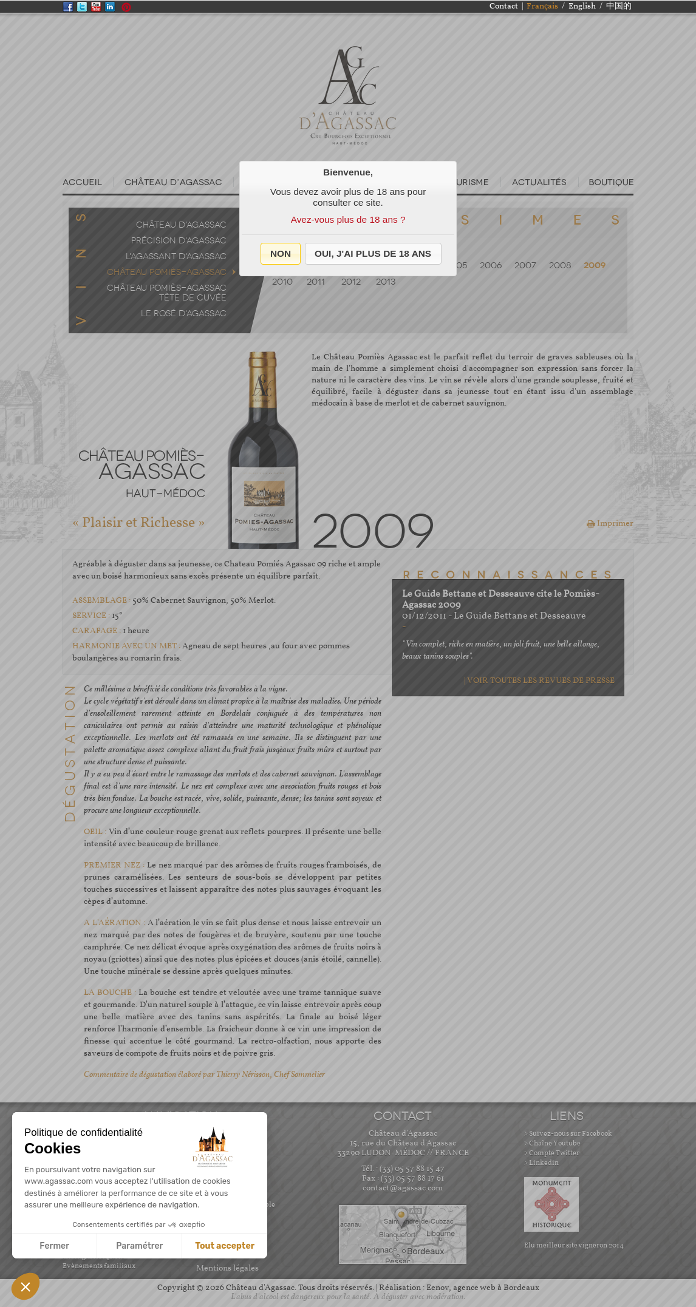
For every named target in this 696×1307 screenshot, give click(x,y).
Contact (504, 6)
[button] (281, 254)
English (582, 6)
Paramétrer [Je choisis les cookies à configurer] (139, 1246)
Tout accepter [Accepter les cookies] (224, 1246)
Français (542, 6)
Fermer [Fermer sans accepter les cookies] (54, 1246)
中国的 (619, 6)
